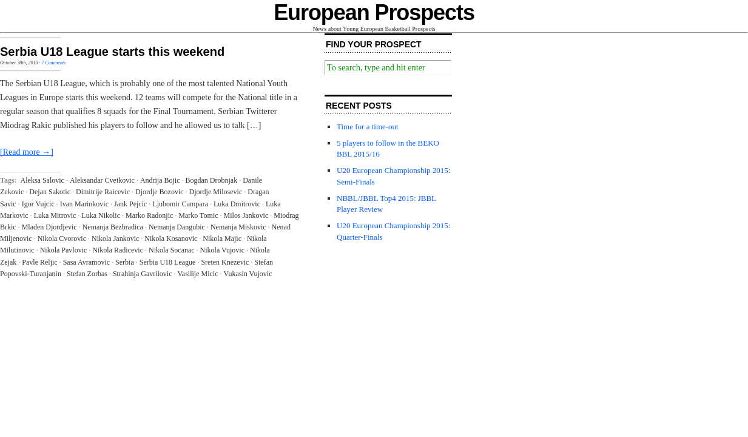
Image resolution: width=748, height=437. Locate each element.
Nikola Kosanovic (170, 238)
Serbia (124, 262)
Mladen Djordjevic (49, 227)
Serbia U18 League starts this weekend (112, 51)
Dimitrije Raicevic (103, 192)
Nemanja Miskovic (238, 227)
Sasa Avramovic (86, 262)
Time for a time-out (368, 126)
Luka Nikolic (100, 215)
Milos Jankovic (246, 215)
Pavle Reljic (39, 262)
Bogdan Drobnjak (212, 180)
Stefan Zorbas (87, 273)
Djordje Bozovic (159, 192)
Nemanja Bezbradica (113, 227)
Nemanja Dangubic (177, 227)
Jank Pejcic (130, 204)
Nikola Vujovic (222, 250)
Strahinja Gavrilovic (142, 273)
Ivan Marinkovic (84, 204)
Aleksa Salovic (42, 180)
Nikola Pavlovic (63, 250)
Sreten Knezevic (225, 262)
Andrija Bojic (160, 180)
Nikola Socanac (172, 250)
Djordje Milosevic (216, 192)
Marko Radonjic (149, 215)
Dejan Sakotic (49, 192)
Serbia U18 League (168, 262)
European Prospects (374, 12)
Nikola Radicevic (117, 250)
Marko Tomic (198, 215)
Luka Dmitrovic (237, 204)
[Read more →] (26, 152)
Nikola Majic (222, 238)
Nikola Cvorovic (62, 238)
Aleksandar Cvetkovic (102, 180)
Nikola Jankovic (115, 238)
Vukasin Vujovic (248, 273)
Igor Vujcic (38, 204)
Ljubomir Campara (180, 204)
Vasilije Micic (198, 273)
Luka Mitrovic (55, 215)
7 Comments (53, 63)
